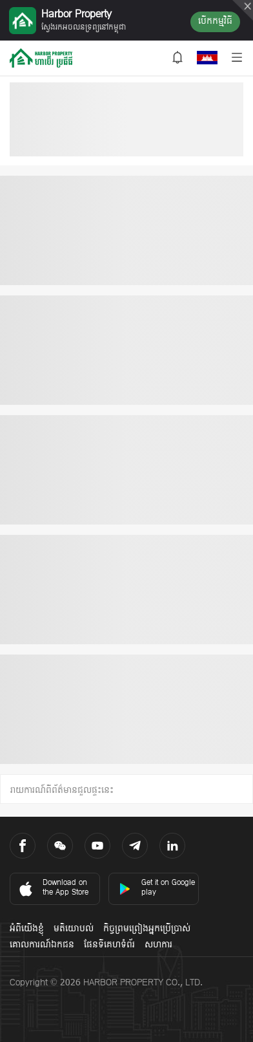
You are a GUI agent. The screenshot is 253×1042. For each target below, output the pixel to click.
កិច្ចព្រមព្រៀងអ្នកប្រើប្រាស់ (146, 929)
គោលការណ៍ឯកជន (42, 945)
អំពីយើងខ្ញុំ (27, 929)
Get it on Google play (157, 887)
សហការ (158, 945)
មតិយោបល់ (74, 929)
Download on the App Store (52, 887)
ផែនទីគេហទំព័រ (109, 945)
